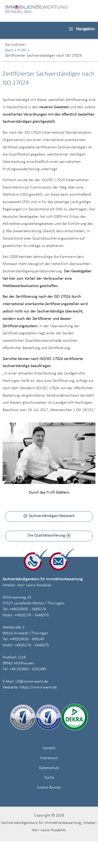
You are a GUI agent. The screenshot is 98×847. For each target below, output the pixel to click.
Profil (50, 493)
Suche (49, 778)
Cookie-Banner (49, 788)
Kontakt (49, 748)
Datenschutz (49, 768)
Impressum (49, 758)
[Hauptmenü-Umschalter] (81, 29)
